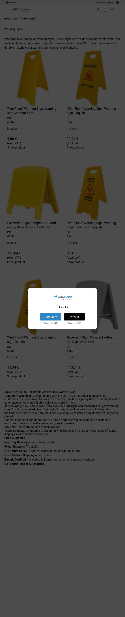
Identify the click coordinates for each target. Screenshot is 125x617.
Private (74, 317)
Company (50, 317)
